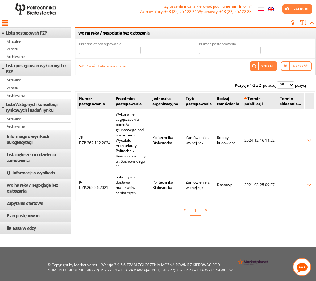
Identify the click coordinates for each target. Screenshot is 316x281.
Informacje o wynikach (33, 173)
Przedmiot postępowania (100, 44)
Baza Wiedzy (24, 228)
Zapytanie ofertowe (25, 203)
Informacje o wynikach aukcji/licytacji (28, 139)
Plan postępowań (23, 215)
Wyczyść (300, 66)
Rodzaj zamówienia (228, 101)
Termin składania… (290, 101)
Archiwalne (16, 56)
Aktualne (14, 41)
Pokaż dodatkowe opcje (105, 66)
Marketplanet (85, 264)
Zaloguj (301, 9)
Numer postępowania (217, 44)
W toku (12, 49)
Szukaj (267, 66)
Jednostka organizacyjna (165, 101)
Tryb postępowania (199, 101)
